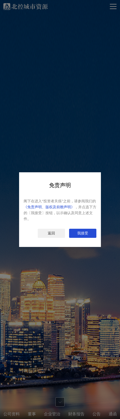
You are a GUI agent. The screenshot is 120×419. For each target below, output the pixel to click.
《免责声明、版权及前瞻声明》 (49, 207)
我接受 (82, 233)
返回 (51, 233)
